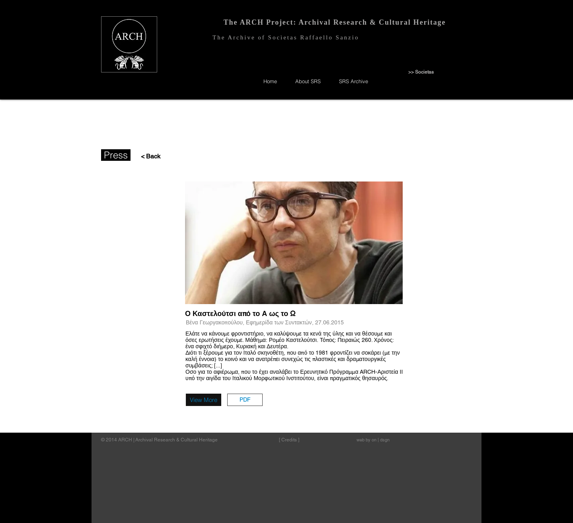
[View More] (203, 400)
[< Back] (148, 156)
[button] (245, 400)
